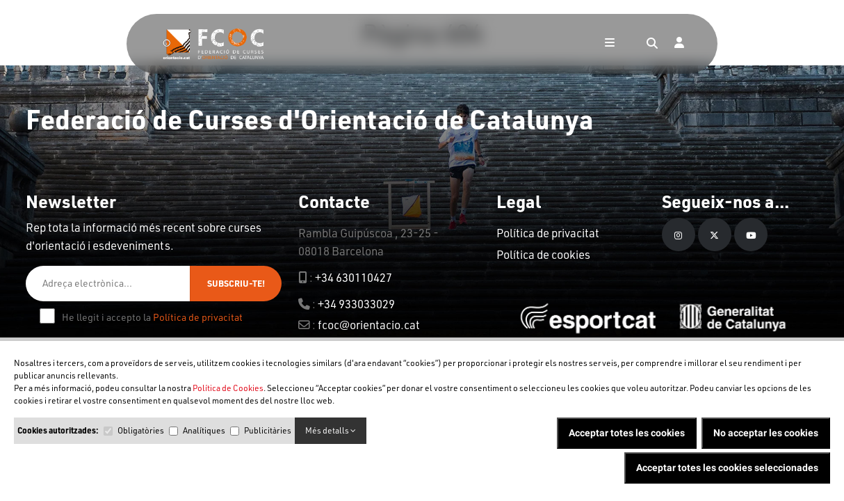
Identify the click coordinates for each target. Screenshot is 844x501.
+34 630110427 (353, 277)
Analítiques (204, 430)
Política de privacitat (198, 317)
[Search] (652, 43)
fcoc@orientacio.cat (369, 324)
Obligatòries (140, 430)
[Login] (679, 44)
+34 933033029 (356, 303)
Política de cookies (543, 254)
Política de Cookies (228, 388)
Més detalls (330, 430)
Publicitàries (267, 430)
